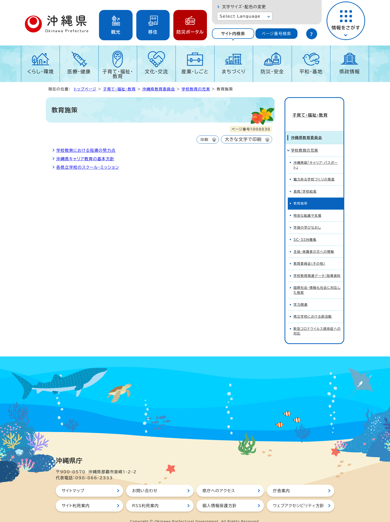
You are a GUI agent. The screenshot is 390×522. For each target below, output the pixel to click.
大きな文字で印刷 (243, 139)
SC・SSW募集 (305, 230)
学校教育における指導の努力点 (86, 150)
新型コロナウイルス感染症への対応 (317, 322)
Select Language (239, 16)
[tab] (233, 33)
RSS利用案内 (145, 497)
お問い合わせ (144, 482)
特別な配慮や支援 (307, 206)
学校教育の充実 (196, 89)
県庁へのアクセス (218, 482)
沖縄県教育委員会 (158, 89)
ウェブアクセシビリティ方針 (298, 497)
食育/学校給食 (305, 182)
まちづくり (233, 71)
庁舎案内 (281, 482)
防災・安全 (272, 71)
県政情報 (349, 71)
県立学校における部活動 (312, 307)
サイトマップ (73, 482)
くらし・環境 (40, 71)
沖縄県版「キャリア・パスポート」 (315, 156)
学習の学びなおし (307, 218)
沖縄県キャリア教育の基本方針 (85, 159)
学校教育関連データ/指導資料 (317, 266)
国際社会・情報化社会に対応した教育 (317, 281)
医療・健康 (79, 71)
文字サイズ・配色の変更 (244, 7)
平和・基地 (311, 71)
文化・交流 (156, 71)
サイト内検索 (233, 34)
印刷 (204, 139)
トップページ (85, 89)
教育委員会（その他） (309, 255)
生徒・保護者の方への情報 (313, 242)
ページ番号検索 (276, 34)
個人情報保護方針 (219, 497)
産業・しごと (195, 71)
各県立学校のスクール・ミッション (87, 167)
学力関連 (300, 295)
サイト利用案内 (76, 497)
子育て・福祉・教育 (117, 74)
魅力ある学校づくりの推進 (314, 170)
